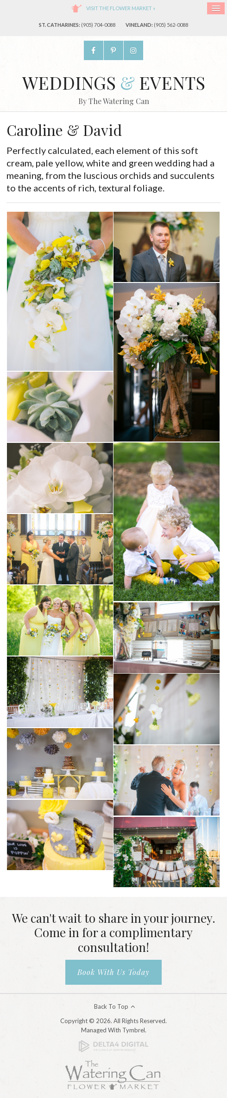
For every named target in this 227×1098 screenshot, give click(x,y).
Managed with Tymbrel (113, 1030)
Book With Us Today (113, 972)
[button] (60, 290)
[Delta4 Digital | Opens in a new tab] (113, 1045)
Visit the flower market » (120, 8)
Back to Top (111, 1006)
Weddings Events (113, 82)
